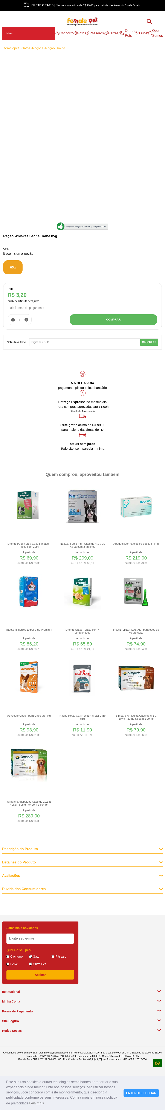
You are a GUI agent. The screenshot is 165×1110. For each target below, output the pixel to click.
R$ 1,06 (22, 301)
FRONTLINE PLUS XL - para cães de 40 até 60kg (136, 631)
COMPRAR (113, 319)
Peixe (14, 964)
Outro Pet (39, 964)
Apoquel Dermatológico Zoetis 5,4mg (136, 543)
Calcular (149, 342)
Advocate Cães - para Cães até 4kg (29, 715)
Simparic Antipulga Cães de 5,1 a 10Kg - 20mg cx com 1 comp (136, 717)
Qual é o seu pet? (19, 950)
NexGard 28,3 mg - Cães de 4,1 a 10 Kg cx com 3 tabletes (82, 545)
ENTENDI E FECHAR (141, 1093)
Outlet (141, 33)
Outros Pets (127, 33)
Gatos (79, 33)
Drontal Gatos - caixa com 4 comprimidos (83, 631)
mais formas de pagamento (26, 308)
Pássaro (60, 956)
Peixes (111, 33)
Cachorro (64, 33)
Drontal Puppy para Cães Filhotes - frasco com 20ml (29, 545)
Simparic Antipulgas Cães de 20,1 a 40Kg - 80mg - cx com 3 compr (29, 803)
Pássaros (95, 33)
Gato (36, 956)
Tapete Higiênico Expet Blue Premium (29, 629)
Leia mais (36, 1103)
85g (13, 267)
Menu (9, 33)
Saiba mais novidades (22, 928)
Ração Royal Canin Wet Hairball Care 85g (83, 717)
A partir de (29, 558)
